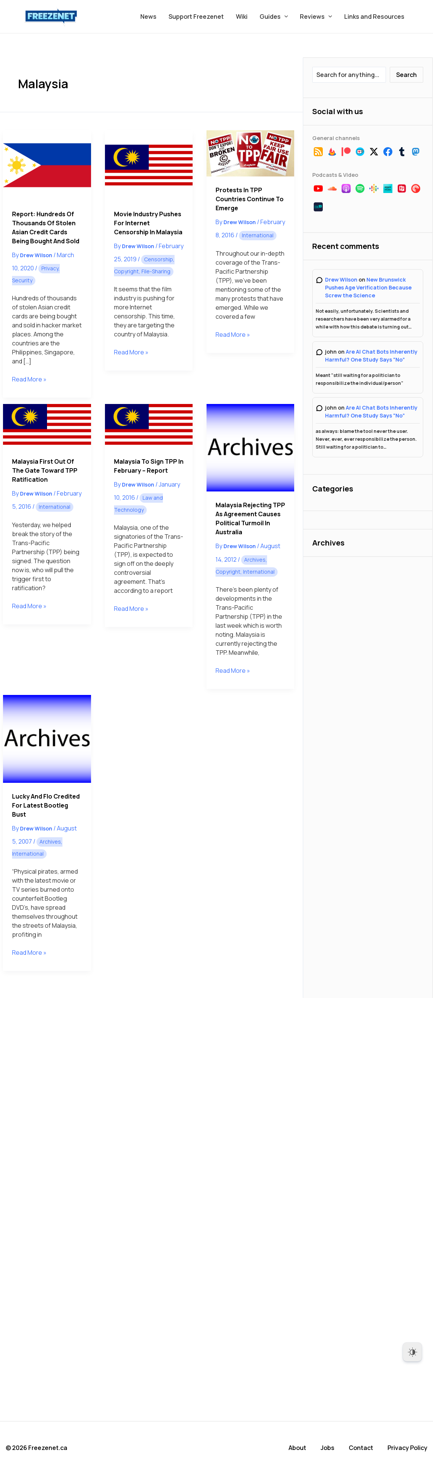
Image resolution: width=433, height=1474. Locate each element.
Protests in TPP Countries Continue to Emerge (250, 199)
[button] (284, 16)
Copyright (126, 271)
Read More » (29, 379)
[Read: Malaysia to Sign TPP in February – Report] (149, 426)
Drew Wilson (341, 279)
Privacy (49, 268)
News (148, 16)
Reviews (316, 16)
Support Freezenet (196, 16)
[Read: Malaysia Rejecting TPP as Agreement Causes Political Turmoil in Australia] (250, 447)
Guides (274, 16)
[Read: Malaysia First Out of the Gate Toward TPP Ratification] (47, 426)
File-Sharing (155, 271)
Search (406, 75)
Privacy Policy (407, 1448)
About (297, 1448)
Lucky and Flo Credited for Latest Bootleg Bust (46, 805)
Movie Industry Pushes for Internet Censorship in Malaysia (148, 223)
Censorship (158, 259)
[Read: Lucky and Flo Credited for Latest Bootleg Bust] (47, 738)
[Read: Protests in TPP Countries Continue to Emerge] (250, 153)
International (257, 235)
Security (22, 280)
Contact (361, 1448)
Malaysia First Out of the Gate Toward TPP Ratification (44, 470)
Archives (255, 559)
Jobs (327, 1448)
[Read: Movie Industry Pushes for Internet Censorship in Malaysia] (149, 165)
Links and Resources (374, 16)
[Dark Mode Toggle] (412, 1352)
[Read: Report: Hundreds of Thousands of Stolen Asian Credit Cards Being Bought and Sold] (47, 165)
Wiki (242, 16)
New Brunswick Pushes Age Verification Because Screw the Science (368, 287)
